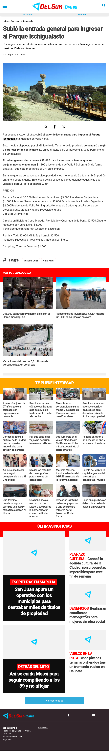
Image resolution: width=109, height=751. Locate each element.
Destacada (28, 21)
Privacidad (43, 719)
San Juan (15, 21)
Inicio (6, 21)
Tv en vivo (82, 14)
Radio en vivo (27, 14)
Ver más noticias (54, 692)
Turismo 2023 (31, 260)
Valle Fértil (48, 260)
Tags (11, 260)
